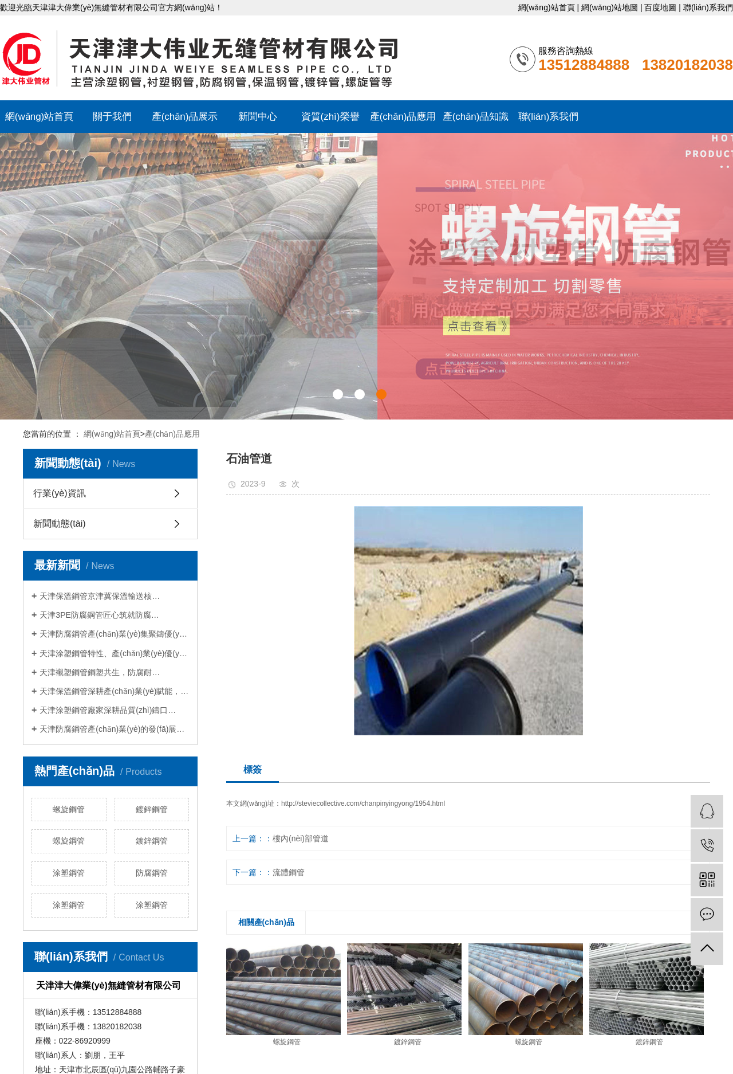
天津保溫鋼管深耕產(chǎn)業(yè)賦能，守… (114, 691)
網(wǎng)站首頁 (546, 7)
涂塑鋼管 (69, 872)
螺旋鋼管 (69, 809)
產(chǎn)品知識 (476, 116)
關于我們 (112, 116)
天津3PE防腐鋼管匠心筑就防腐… (99, 615)
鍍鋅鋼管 (152, 809)
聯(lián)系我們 (708, 7)
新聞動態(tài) (59, 523)
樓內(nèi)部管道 (301, 838)
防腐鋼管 (152, 872)
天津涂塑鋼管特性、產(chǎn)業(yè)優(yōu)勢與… (114, 653)
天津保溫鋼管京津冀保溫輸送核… (100, 596)
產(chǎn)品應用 (403, 116)
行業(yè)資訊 (59, 493)
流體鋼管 (289, 872)
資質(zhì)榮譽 (330, 116)
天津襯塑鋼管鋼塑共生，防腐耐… (100, 672)
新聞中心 (257, 116)
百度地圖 (660, 7)
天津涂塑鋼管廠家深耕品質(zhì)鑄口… (108, 710)
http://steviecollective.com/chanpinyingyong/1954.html (363, 803)
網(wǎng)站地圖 (609, 7)
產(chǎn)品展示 (185, 116)
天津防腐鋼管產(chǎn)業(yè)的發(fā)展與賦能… (114, 729)
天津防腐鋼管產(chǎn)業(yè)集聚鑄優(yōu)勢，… (114, 633)
